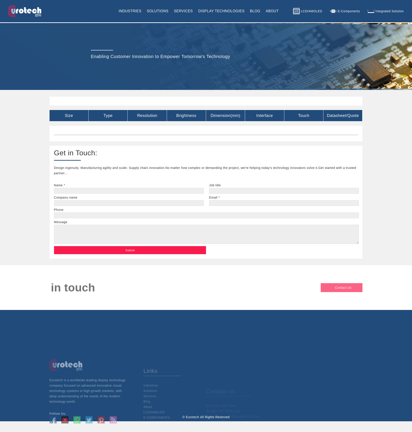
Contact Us (360, 287)
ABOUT (272, 11)
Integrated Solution (389, 11)
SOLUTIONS (158, 11)
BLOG (255, 11)
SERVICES (183, 11)
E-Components (349, 11)
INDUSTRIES (130, 11)
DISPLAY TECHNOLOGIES (221, 11)
